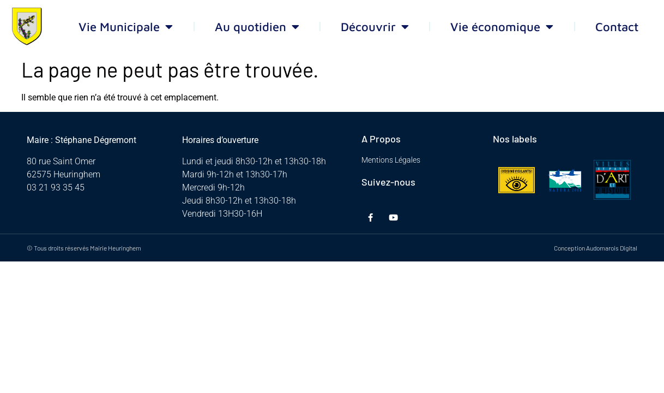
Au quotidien (257, 26)
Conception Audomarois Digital (595, 248)
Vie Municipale (126, 26)
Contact (616, 27)
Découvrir (375, 26)
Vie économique (501, 26)
